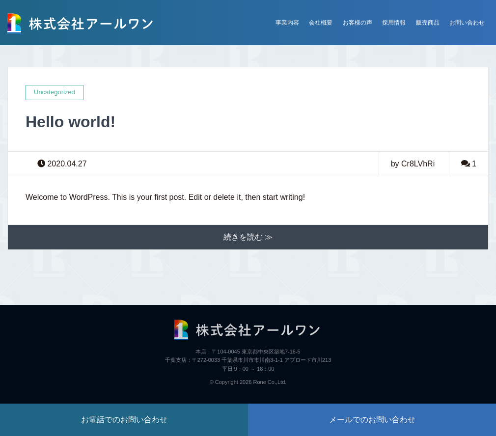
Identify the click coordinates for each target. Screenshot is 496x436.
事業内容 (287, 22)
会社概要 (320, 22)
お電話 (124, 419)
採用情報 (394, 22)
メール (372, 419)
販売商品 (428, 22)
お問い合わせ (467, 22)
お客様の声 (357, 22)
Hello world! (70, 122)
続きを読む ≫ (248, 237)
